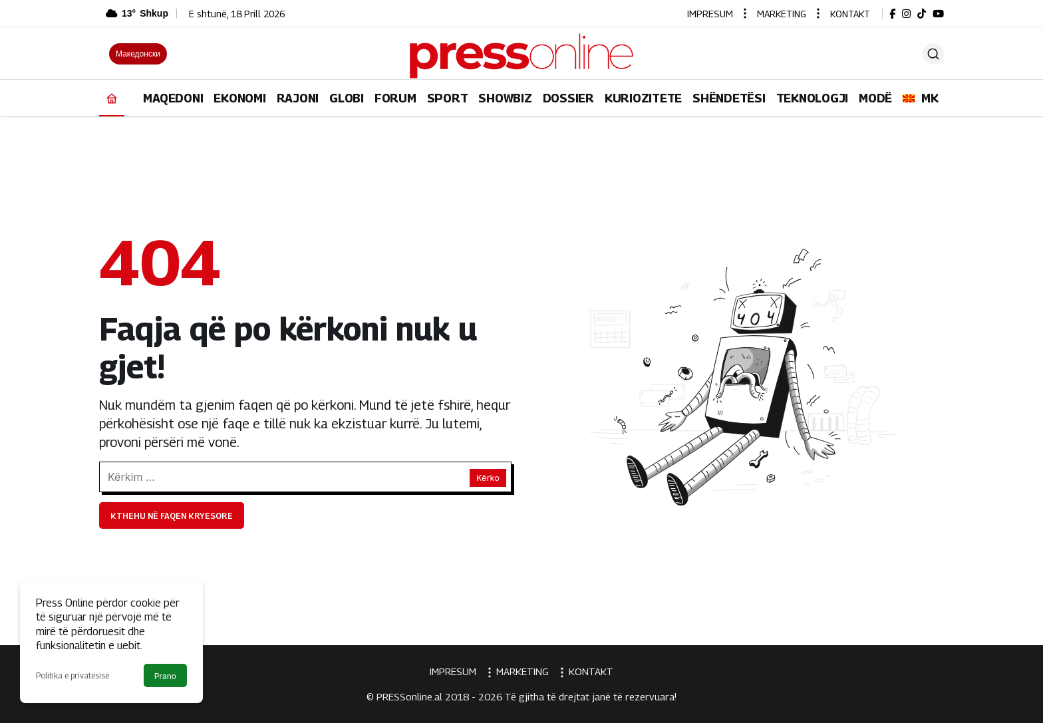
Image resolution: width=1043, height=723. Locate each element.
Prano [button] (165, 676)
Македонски (138, 54)
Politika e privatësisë (72, 675)
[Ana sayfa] (112, 98)
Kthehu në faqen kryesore (171, 516)
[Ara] (933, 54)
